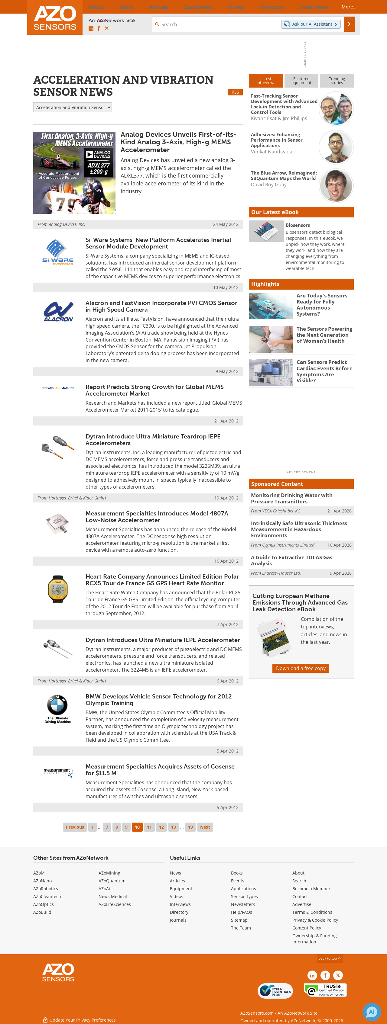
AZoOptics (43, 904)
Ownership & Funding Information (314, 939)
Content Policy (306, 928)
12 (161, 827)
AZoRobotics (45, 888)
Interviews (180, 904)
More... (343, 7)
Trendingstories (337, 80)
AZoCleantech (47, 896)
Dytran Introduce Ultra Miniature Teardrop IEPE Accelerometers (153, 440)
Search (299, 881)
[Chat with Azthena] (372, 1012)
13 (173, 827)
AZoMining (109, 873)
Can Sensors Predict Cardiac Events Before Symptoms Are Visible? (323, 367)
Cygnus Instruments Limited (288, 536)
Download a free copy (301, 656)
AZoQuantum (112, 881)
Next (205, 827)
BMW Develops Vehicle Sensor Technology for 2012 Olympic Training (159, 700)
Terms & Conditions (312, 912)
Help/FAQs (241, 912)
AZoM (39, 873)
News (175, 873)
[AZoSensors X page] (106, 28)
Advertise (301, 904)
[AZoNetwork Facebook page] (98, 28)
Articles (177, 881)
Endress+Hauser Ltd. (281, 557)
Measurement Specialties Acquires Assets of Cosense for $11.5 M (160, 770)
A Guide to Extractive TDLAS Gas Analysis (297, 548)
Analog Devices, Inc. (67, 224)
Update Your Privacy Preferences (79, 1016)
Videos (176, 896)
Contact (300, 896)
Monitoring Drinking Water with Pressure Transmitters (298, 497)
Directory (179, 912)
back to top (329, 958)
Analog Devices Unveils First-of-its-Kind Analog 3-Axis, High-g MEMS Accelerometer (178, 142)
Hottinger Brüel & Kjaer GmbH (77, 498)
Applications (243, 888)
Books (237, 873)
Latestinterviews (266, 80)
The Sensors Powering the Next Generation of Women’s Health (323, 334)
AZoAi (104, 888)
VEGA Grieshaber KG (281, 509)
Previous (75, 827)
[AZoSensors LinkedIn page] (91, 28)
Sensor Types (244, 896)
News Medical (113, 896)
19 (190, 827)
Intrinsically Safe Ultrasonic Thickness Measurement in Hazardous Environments (299, 524)
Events (237, 881)
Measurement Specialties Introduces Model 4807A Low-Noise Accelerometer (157, 517)
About (298, 873)
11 (149, 827)
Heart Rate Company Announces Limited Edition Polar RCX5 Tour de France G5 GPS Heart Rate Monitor (162, 580)
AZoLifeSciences (115, 904)
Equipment (181, 888)
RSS (235, 92)
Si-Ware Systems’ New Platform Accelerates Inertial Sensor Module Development (158, 243)
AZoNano (42, 881)
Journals (178, 920)
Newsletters (243, 904)
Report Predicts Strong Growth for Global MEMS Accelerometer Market (155, 390)
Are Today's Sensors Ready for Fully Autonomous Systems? (322, 300)
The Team (241, 928)
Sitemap (239, 920)
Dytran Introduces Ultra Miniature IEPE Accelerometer (163, 640)
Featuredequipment (301, 80)
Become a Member (311, 888)
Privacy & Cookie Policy (315, 920)
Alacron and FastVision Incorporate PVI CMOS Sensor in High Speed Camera (161, 306)
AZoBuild (42, 912)
